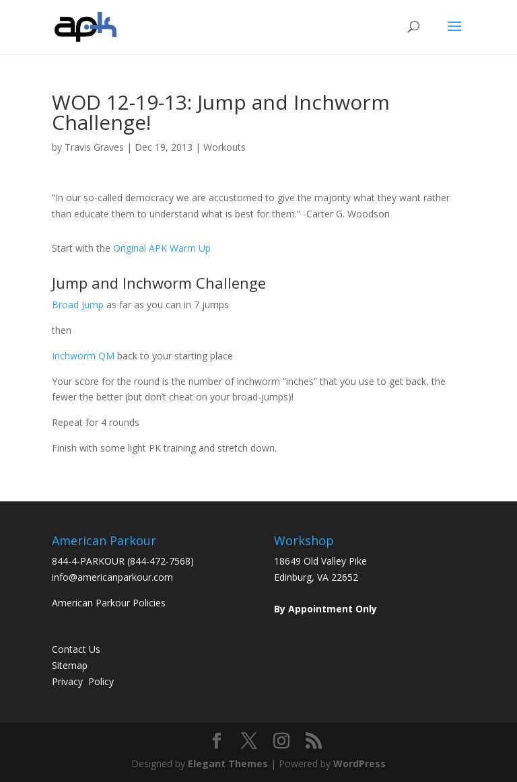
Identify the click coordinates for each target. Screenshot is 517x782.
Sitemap (70, 665)
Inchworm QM (83, 355)
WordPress (359, 763)
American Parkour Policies (109, 602)
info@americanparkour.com (112, 577)
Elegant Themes (228, 763)
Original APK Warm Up (162, 248)
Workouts (224, 147)
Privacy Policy (83, 681)
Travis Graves (94, 147)
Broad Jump (78, 304)
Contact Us (76, 649)
